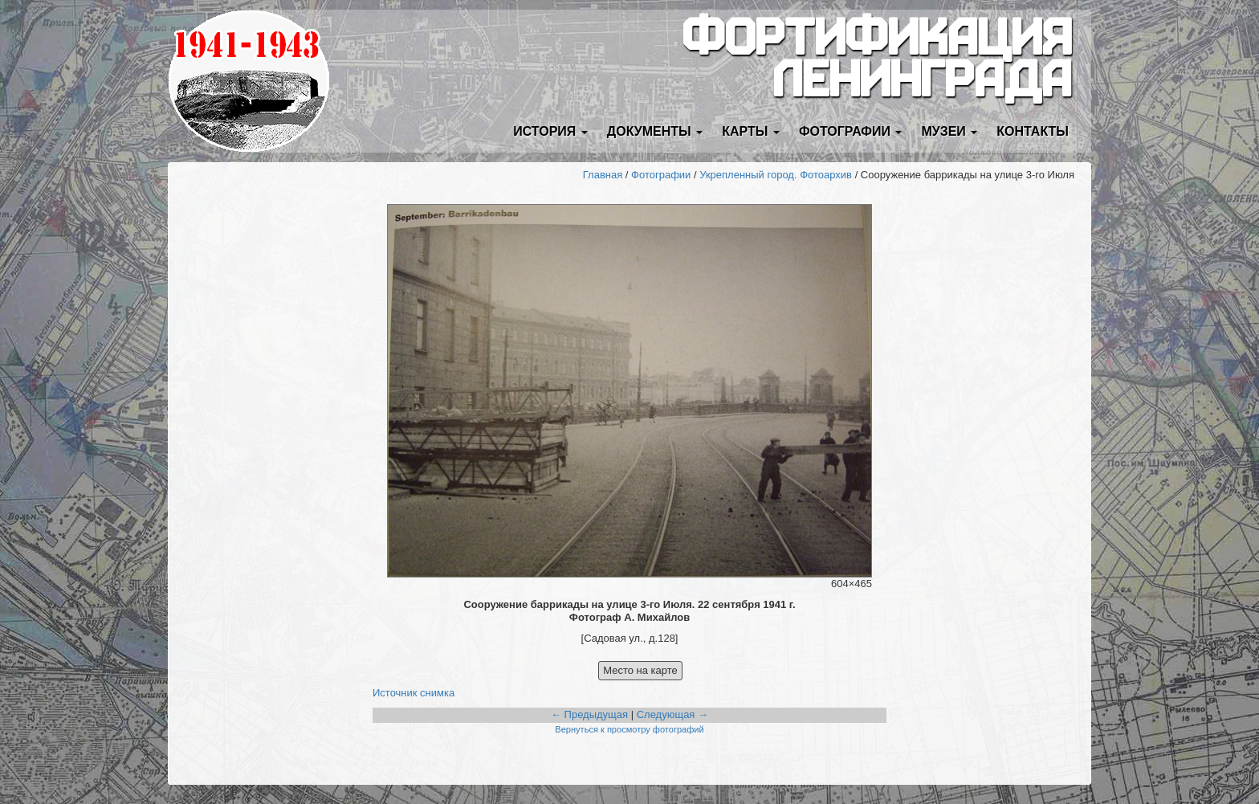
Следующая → (672, 714)
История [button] (550, 131)
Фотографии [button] (850, 131)
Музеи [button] (949, 131)
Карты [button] (751, 131)
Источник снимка (413, 693)
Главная (602, 175)
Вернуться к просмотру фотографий (629, 729)
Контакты (1032, 131)
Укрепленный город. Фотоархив (775, 175)
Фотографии (661, 175)
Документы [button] (655, 131)
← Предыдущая (589, 714)
